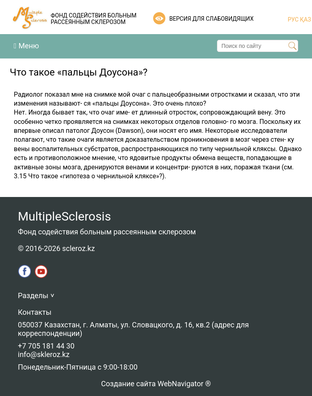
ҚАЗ (305, 19)
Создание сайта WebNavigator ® (156, 383)
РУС (293, 19)
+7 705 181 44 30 (46, 346)
